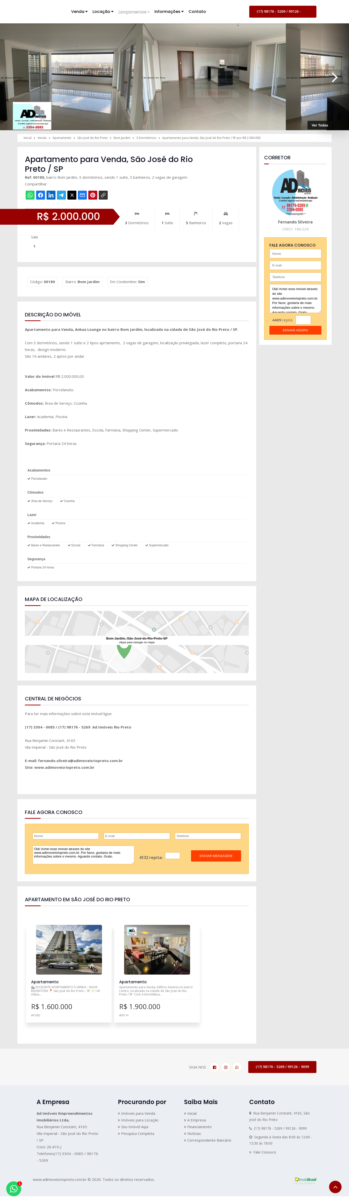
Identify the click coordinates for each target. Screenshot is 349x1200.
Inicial (190, 1116)
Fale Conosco (262, 1155)
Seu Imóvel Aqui (133, 1130)
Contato (197, 11)
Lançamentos (134, 11)
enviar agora (295, 330)
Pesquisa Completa (136, 1137)
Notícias (192, 1137)
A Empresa (195, 1123)
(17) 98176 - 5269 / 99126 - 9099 (279, 13)
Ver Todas (320, 125)
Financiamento (198, 1130)
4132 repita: (151, 857)
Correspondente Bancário (207, 1143)
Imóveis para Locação (138, 1123)
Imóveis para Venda (136, 1116)
